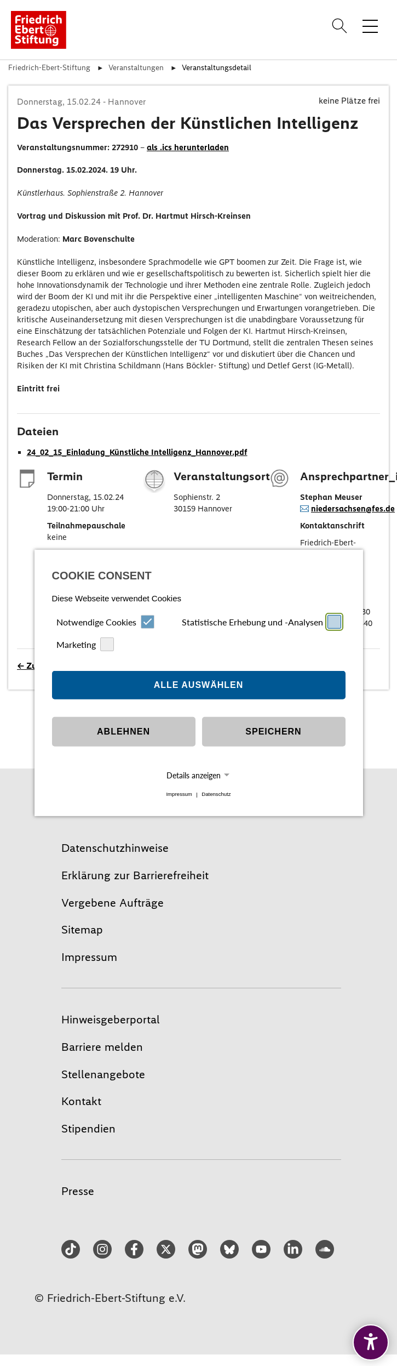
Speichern (273, 731)
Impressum (179, 795)
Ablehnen (123, 731)
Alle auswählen (199, 685)
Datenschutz (216, 795)
